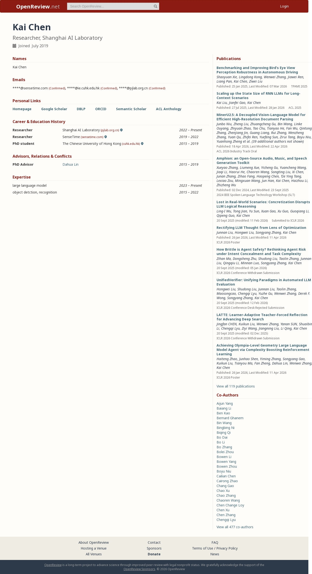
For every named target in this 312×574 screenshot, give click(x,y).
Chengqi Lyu (247, 293)
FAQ (214, 542)
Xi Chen (297, 172)
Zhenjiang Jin (238, 132)
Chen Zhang (226, 514)
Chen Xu (223, 510)
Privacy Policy (227, 548)
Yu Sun (254, 211)
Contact (154, 542)
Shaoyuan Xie (227, 77)
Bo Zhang (224, 447)
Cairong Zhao (227, 481)
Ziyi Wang (249, 328)
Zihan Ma (224, 258)
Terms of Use (202, 548)
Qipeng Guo (225, 215)
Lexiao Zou (225, 180)
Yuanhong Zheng (229, 141)
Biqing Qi (224, 432)
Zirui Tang (287, 137)
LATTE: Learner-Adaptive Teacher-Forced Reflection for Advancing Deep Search (262, 316)
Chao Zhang (226, 495)
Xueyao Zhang (227, 167)
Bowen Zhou (227, 466)
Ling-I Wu (224, 211)
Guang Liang (259, 132)
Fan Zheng (262, 363)
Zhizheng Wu (226, 185)
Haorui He (237, 172)
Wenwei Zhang (275, 77)
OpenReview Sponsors (139, 569)
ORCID (100, 109)
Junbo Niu (224, 124)
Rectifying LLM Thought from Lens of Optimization (261, 227)
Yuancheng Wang (293, 167)
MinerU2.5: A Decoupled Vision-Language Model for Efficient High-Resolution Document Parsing (261, 116)
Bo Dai (222, 437)
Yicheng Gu (269, 167)
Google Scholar (54, 109)
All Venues (94, 554)
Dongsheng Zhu (244, 258)
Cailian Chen (226, 476)
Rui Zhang (278, 132)
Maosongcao (226, 293)
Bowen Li (224, 456)
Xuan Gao (268, 211)
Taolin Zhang (289, 258)
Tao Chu (259, 128)
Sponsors (154, 548)
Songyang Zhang (268, 232)
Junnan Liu (225, 232)
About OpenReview (93, 542)
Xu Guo (283, 211)
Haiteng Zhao (227, 359)
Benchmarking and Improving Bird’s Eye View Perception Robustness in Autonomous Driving (257, 69)
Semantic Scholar (131, 109)
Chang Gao (225, 485)
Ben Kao (223, 413)
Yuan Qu (234, 137)
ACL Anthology (168, 109)
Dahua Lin (70, 164)
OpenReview (53, 565)
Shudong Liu (267, 258)
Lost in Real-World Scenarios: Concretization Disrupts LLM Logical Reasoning (263, 204)
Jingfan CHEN (227, 324)
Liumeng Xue (249, 167)
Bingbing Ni (225, 427)
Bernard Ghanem (230, 418)
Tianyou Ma (243, 363)
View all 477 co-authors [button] (235, 527)
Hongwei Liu (244, 232)
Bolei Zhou (225, 452)
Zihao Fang (246, 176)
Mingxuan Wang (247, 180)
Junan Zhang (226, 176)
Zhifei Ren (250, 137)
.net (38, 6)
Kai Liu (222, 102)
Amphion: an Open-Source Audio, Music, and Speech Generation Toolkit (262, 160)
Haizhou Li (299, 180)
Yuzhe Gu (265, 293)
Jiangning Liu (269, 328)
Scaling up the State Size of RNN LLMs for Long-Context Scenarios (258, 95)
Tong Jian (240, 211)
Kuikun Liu (247, 324)
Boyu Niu (304, 137)
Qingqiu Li (231, 263)
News (214, 554)
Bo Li (221, 442)
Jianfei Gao (237, 102)
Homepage (22, 109)
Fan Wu (291, 128)
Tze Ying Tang (291, 176)
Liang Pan (224, 81)
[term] (113, 6)
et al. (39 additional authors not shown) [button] (273, 141)
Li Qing (286, 328)
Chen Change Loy (230, 505)
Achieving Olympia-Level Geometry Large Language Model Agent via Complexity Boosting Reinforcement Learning (263, 349)
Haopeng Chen (268, 176)
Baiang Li (224, 408)
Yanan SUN (289, 324)
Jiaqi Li (222, 172)
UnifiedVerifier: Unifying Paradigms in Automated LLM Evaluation (264, 282)
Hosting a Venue (94, 548)
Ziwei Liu (255, 81)
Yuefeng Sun (268, 137)
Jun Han (268, 180)
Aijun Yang (225, 403)
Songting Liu (280, 172)
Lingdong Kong (250, 77)
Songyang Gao (294, 359)
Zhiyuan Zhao (240, 128)
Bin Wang (285, 124)
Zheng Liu (241, 124)
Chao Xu (223, 490)
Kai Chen (240, 81)
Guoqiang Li (299, 211)
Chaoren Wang (258, 172)
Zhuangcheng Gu (263, 124)
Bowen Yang (226, 461)
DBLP (81, 109)
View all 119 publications (236, 386)
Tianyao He (275, 128)
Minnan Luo (250, 263)
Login (284, 6)
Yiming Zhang (270, 359)
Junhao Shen (248, 359)
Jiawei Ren (295, 77)
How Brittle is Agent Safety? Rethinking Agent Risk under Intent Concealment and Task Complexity (261, 251)
